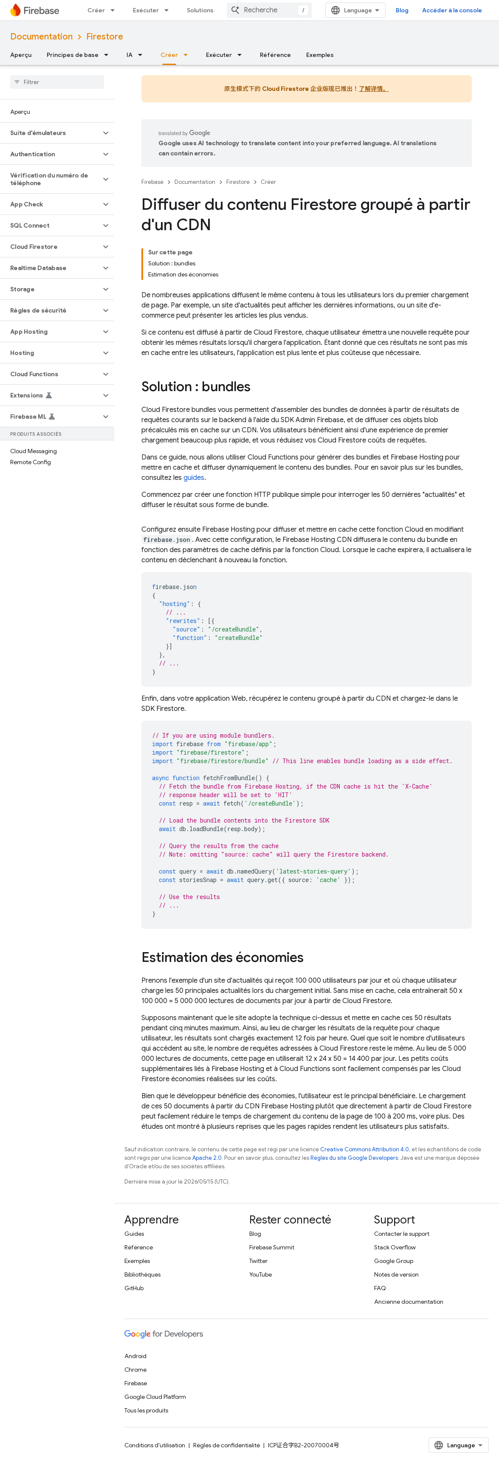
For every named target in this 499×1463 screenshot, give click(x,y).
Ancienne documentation (408, 1301)
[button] (50, 132)
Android (135, 1356)
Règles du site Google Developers (354, 1157)
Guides (134, 1233)
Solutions (200, 10)
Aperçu (20, 55)
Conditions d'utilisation (154, 1445)
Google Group (393, 1261)
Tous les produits (146, 1410)
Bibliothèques (142, 1274)
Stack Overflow (395, 1247)
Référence (275, 55)
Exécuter (146, 10)
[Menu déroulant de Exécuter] (169, 10)
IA (130, 55)
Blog (402, 10)
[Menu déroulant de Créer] (115, 10)
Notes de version (396, 1274)
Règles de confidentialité (226, 1445)
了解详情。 (374, 89)
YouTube (260, 1274)
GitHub (134, 1288)
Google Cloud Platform (155, 1397)
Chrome (135, 1369)
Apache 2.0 (207, 1157)
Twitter (258, 1261)
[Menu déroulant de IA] (143, 55)
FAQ (380, 1288)
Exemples (320, 55)
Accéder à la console (452, 10)
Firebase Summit (271, 1247)
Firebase (152, 182)
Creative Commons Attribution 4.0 (364, 1149)
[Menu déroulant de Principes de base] (109, 55)
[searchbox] (57, 82)
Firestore (104, 36)
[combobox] (269, 10)
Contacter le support (401, 1233)
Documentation (41, 36)
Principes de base (73, 55)
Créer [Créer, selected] (169, 55)
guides (193, 478)
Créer (96, 10)
